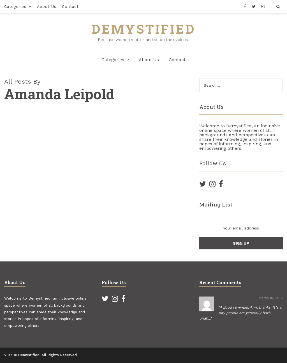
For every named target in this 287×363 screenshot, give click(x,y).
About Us (46, 6)
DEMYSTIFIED (143, 28)
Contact (70, 6)
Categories (15, 6)
